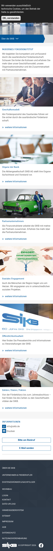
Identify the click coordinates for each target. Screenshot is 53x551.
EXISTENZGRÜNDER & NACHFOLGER (18, 482)
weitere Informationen (14, 127)
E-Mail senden (26, 448)
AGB (4, 527)
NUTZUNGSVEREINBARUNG (14, 538)
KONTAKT (6, 500)
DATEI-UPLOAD (9, 504)
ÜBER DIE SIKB (8, 468)
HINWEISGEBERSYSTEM (13, 510)
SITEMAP (6, 516)
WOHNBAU (7, 489)
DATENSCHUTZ (9, 533)
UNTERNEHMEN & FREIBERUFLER (17, 475)
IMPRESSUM (7, 521)
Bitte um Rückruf (26, 440)
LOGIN (5, 495)
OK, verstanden (11, 16)
